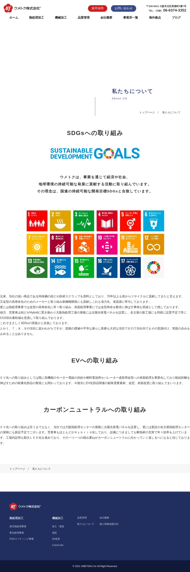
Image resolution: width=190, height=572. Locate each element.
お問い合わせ (123, 8)
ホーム (13, 17)
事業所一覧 (130, 17)
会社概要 (106, 17)
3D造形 (56, 538)
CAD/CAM (57, 545)
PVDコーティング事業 (21, 538)
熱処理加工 (36, 17)
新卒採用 (98, 8)
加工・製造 (58, 526)
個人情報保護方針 (109, 524)
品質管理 (84, 17)
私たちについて (85, 524)
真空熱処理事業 (17, 526)
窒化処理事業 (16, 532)
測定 (54, 532)
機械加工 (61, 17)
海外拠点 (155, 17)
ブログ (176, 17)
